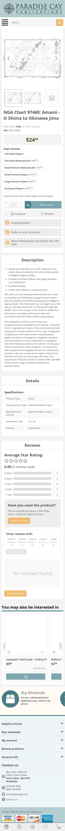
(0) (22, 126)
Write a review (32, 126)
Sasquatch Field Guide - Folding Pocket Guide (26, 659)
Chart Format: (11, 148)
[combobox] (36, 22)
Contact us (11, 799)
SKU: (5, 130)
